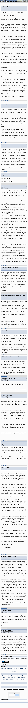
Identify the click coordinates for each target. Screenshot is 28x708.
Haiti (10, 684)
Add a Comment (4, 142)
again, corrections (4, 330)
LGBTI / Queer (23, 679)
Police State (9, 680)
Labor (18, 679)
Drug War (19, 675)
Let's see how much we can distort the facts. (9, 267)
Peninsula (11, 669)
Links (21, 690)
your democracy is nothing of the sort (8, 556)
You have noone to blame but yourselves (9, 442)
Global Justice (17, 677)
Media (15, 679)
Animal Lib (4, 675)
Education (23, 675)
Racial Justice (15, 680)
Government (22, 677)
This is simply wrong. (5, 467)
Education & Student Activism (8, 4)
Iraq (12, 684)
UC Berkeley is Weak (5, 104)
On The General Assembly (6, 610)
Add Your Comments (4, 100)
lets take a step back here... (6, 630)
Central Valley (10, 668)
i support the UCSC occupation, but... (8, 378)
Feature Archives (9, 690)
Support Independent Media (7, 656)
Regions (3, 666)
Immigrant (11, 679)
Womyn (19, 680)
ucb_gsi (2, 144)
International (13, 671)
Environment (10, 677)
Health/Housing (5, 679)
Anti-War (9, 675)
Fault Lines (16, 690)
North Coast (3, 668)
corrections (3, 186)
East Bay (2, 4)
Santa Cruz (16, 669)
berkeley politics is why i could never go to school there (11, 356)
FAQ (4, 689)
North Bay (15, 668)
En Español (5, 677)
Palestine (16, 684)
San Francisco (6, 669)
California (21, 669)
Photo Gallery (21, 689)
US (24, 669)
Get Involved (15, 689)
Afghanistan (20, 684)
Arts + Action (13, 675)
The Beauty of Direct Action (6, 395)
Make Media (9, 689)
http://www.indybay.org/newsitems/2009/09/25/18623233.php (12, 548)
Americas (7, 684)
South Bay (24, 668)
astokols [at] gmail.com (9, 631)
